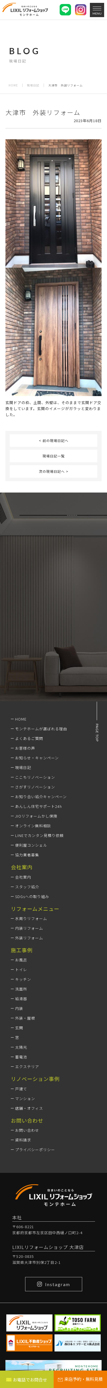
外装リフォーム (29, 938)
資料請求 (23, 1140)
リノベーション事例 (35, 1078)
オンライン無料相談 (33, 825)
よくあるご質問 (29, 738)
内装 (19, 1008)
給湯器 (21, 998)
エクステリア (27, 1066)
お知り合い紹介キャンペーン (41, 796)
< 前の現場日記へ (53, 440)
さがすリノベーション (35, 787)
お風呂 (21, 960)
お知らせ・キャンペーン (37, 757)
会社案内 (23, 877)
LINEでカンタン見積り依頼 (39, 835)
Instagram (53, 1284)
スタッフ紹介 (27, 886)
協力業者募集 (27, 855)
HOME (13, 85)
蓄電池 (21, 1057)
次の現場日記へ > (53, 471)
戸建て (21, 1089)
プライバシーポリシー (35, 1149)
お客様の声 (25, 748)
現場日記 (33, 85)
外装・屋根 (25, 1018)
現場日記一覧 (54, 455)
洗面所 (21, 989)
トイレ (21, 969)
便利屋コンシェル (31, 845)
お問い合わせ (27, 1130)
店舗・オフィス (29, 1108)
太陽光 (21, 1047)
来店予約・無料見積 (80, 1379)
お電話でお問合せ (26, 1380)
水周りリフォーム (31, 918)
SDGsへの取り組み (32, 896)
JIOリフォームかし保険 (36, 816)
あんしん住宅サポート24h (38, 806)
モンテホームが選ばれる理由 (41, 728)
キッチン (23, 979)
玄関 (19, 1027)
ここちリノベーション (35, 777)
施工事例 (22, 950)
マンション (25, 1098)
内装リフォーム (29, 928)
